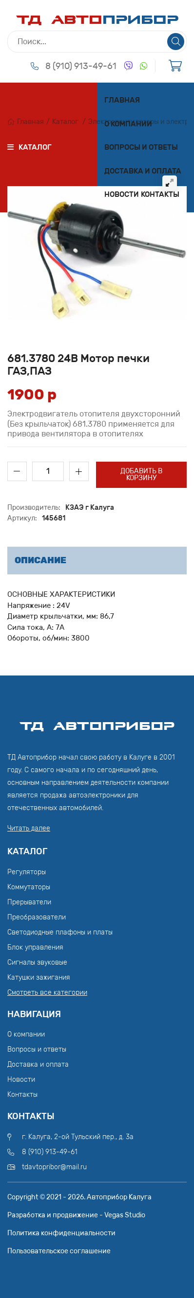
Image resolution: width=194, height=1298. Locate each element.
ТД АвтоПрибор (97, 721)
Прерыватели (29, 902)
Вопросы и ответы (141, 147)
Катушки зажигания (38, 977)
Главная (122, 100)
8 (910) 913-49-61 (80, 66)
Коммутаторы (28, 887)
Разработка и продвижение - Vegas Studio (76, 1215)
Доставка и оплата (142, 171)
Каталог (65, 122)
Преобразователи (36, 917)
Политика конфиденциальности (61, 1233)
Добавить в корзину (141, 474)
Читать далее (28, 828)
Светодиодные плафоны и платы (60, 932)
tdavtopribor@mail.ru (54, 1167)
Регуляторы (26, 872)
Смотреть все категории (47, 992)
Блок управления (35, 947)
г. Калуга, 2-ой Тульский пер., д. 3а (78, 1137)
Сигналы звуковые (37, 962)
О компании (128, 124)
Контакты (160, 194)
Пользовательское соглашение (59, 1251)
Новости (121, 194)
